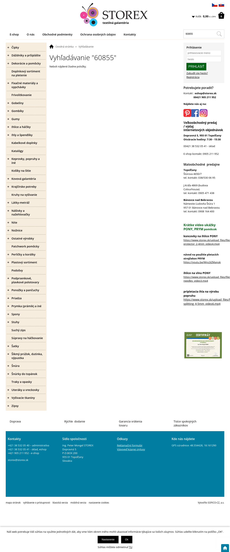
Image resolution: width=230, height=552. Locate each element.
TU (130, 547)
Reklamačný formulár (129, 445)
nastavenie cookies (99, 502)
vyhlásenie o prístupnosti (36, 502)
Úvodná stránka (64, 46)
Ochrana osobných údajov (98, 34)
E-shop (14, 34)
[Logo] (115, 15)
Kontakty (130, 34)
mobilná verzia (78, 502)
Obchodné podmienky (57, 34)
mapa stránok (13, 502)
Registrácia (192, 77)
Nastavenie (108, 539)
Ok (126, 539)
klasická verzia (60, 502)
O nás (30, 34)
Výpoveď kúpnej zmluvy (131, 449)
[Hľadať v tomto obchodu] (219, 34)
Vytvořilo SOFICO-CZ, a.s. (211, 502)
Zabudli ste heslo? (197, 73)
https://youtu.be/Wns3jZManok (202, 262)
